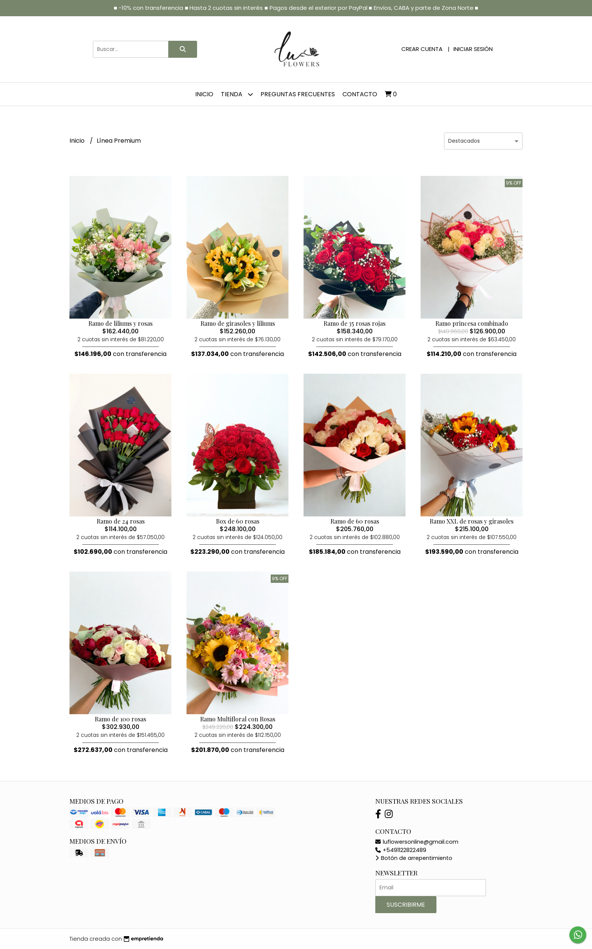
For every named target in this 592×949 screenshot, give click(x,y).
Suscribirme (406, 904)
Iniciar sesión (473, 49)
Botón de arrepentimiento (413, 858)
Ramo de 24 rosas (121, 521)
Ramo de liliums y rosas (120, 323)
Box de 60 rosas (237, 521)
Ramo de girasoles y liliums (237, 323)
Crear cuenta (421, 49)
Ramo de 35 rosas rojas (354, 323)
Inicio (204, 94)
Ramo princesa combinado (471, 323)
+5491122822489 (400, 850)
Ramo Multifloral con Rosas (237, 719)
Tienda (237, 94)
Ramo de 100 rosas (120, 719)
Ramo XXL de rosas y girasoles (471, 521)
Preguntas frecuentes (298, 94)
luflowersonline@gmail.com (416, 842)
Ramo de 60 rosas (354, 521)
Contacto (359, 94)
